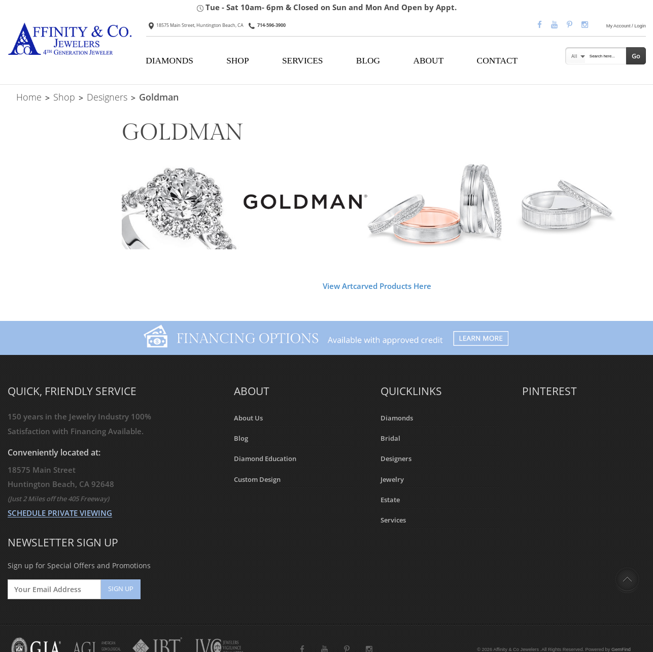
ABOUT (428, 61)
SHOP (237, 61)
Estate (390, 499)
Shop (64, 97)
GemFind (621, 649)
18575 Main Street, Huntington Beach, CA (196, 25)
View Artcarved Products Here (377, 286)
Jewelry (392, 479)
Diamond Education (265, 459)
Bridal (390, 438)
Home (29, 97)
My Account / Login (626, 25)
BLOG (368, 61)
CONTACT (497, 61)
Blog (241, 438)
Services (393, 520)
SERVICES (302, 61)
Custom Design (257, 479)
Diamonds (397, 417)
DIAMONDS (169, 61)
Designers (107, 97)
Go (636, 55)
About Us (248, 417)
